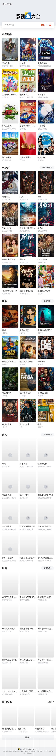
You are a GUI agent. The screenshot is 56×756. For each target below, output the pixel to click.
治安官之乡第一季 (9, 291)
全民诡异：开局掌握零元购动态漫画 (10, 629)
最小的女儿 (24, 424)
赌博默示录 (6, 424)
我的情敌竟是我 (26, 291)
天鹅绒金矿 (24, 330)
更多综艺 (48, 435)
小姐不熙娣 (39, 729)
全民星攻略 (42, 63)
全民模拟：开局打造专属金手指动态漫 (28, 691)
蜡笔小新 (22, 729)
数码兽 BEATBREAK (28, 660)
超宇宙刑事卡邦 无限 (28, 228)
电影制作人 (6, 393)
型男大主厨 (24, 94)
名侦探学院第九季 (27, 526)
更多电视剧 (47, 167)
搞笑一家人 (42, 157)
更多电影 (48, 301)
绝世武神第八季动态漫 (46, 691)
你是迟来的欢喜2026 (10, 259)
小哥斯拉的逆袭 (44, 597)
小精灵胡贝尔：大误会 (10, 361)
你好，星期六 (7, 558)
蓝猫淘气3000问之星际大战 (28, 126)
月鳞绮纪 (6, 197)
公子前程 (41, 361)
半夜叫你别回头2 (45, 330)
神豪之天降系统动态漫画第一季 (46, 629)
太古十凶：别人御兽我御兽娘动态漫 (10, 691)
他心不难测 (6, 228)
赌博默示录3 (43, 393)
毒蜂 (4, 330)
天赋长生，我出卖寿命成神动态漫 (46, 660)
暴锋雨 (40, 228)
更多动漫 (48, 568)
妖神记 (22, 63)
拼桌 (39, 424)
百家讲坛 (23, 464)
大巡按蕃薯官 (25, 157)
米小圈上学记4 (44, 291)
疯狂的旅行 (24, 495)
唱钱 (4, 464)
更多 (28, 737)
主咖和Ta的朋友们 (45, 495)
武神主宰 (6, 63)
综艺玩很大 (6, 126)
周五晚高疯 (6, 526)
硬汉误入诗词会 (26, 361)
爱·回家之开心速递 (9, 729)
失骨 (22, 197)
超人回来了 (6, 157)
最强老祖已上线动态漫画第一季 (28, 629)
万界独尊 (41, 126)
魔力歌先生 (6, 495)
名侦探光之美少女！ (10, 597)
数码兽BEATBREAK (28, 597)
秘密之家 (41, 94)
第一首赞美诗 (25, 393)
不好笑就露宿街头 (45, 558)
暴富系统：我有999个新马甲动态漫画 (10, 660)
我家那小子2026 (44, 526)
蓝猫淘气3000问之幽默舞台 (10, 94)
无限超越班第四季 (27, 558)
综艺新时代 (42, 464)
